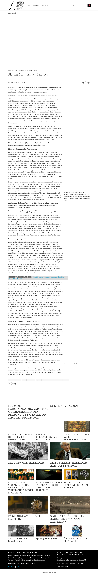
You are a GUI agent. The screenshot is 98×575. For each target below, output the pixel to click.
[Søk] (89, 5)
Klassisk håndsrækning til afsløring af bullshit (48, 277)
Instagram (19, 567)
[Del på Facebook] (83, 82)
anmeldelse (58, 380)
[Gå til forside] (16, 5)
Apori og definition (15, 278)
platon (66, 380)
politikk (18, 380)
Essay (29, 5)
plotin (11, 380)
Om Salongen (36, 5)
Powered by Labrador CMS (49, 572)
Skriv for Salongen (46, 5)
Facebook (11, 567)
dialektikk (31, 380)
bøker (38, 380)
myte (24, 380)
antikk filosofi (47, 380)
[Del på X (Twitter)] (86, 82)
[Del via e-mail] (88, 82)
